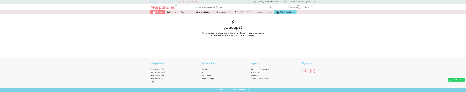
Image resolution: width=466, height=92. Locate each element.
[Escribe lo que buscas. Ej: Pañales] (270, 7)
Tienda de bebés (157, 69)
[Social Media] (304, 71)
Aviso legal (255, 72)
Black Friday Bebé (157, 72)
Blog (152, 82)
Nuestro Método (157, 75)
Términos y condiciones (260, 78)
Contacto (204, 69)
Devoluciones (206, 75)
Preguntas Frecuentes (260, 69)
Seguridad (255, 75)
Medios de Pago (207, 78)
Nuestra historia (156, 78)
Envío (203, 72)
